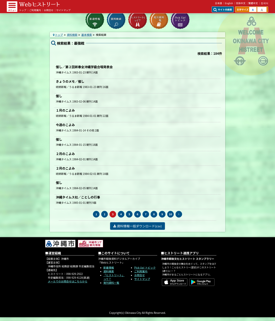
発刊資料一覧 (111, 283)
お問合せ (48, 10)
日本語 (218, 3)
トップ (22, 10)
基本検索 (86, 35)
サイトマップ (63, 10)
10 (170, 214)
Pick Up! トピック (145, 267)
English (229, 3)
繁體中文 (253, 3)
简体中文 (241, 3)
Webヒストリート (39, 4)
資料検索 (72, 35)
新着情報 (108, 267)
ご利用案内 (35, 10)
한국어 (264, 3)
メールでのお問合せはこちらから (67, 281)
